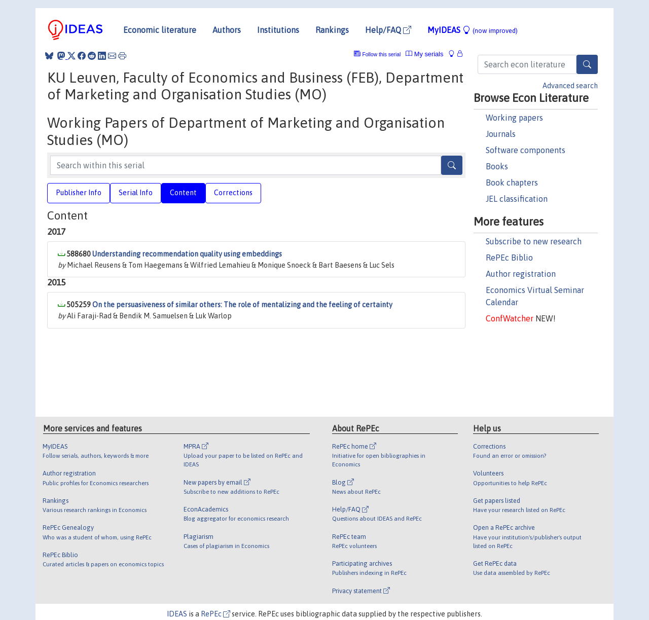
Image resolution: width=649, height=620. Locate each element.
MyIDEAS (472, 29)
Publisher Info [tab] (78, 193)
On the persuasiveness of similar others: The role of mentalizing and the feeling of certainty (242, 305)
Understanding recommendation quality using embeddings (187, 254)
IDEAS (177, 614)
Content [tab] (183, 193)
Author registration (521, 273)
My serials (424, 54)
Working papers (514, 117)
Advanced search (570, 86)
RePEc (215, 614)
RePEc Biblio (509, 257)
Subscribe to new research (534, 241)
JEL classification (517, 198)
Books (497, 166)
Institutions (278, 29)
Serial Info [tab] (136, 193)
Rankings (332, 29)
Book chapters (512, 182)
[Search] (587, 64)
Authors (226, 29)
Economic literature (159, 29)
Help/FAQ (388, 29)
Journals (501, 133)
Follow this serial (382, 54)
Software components (525, 150)
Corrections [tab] (233, 193)
